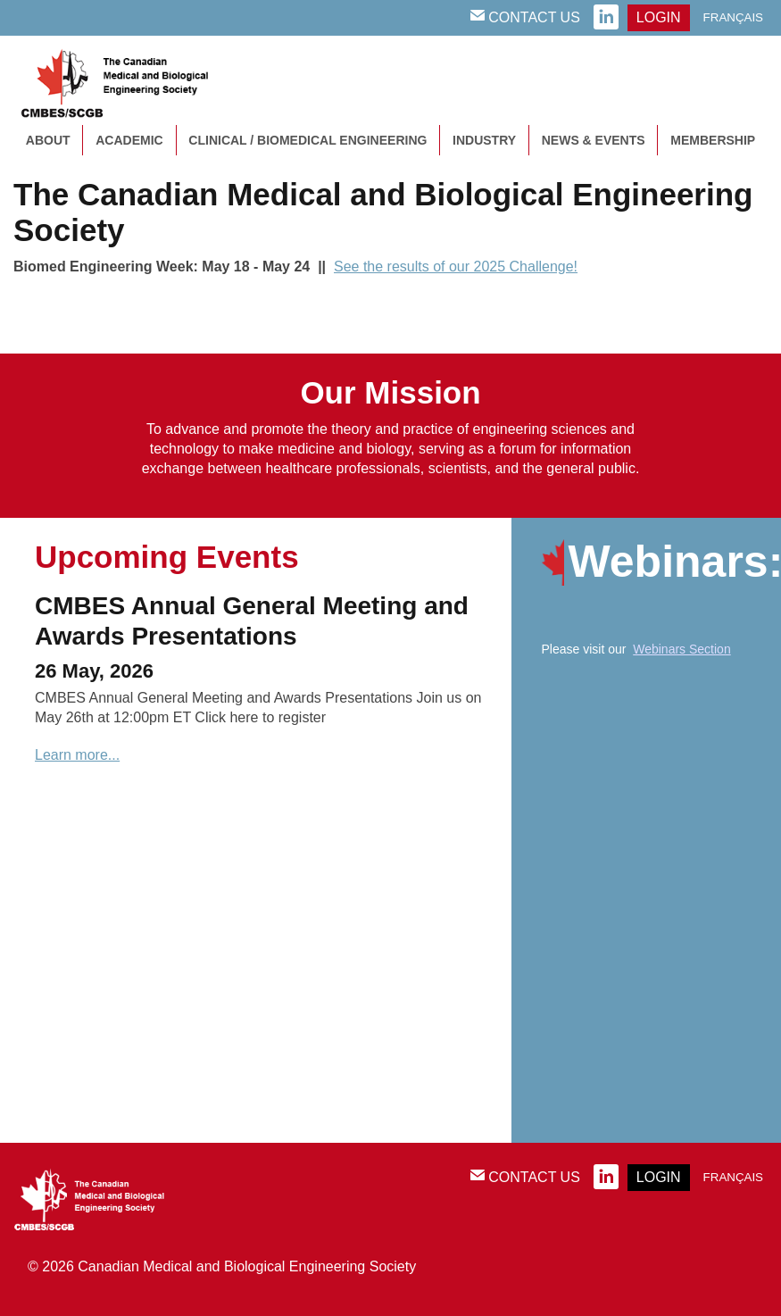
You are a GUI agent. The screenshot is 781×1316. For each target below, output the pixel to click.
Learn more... (77, 754)
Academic (129, 140)
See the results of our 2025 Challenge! (455, 266)
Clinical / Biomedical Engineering (307, 140)
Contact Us (525, 17)
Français (733, 17)
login (658, 17)
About (48, 140)
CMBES (133, 80)
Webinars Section (681, 649)
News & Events (593, 140)
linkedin (606, 18)
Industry (484, 140)
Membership (712, 140)
